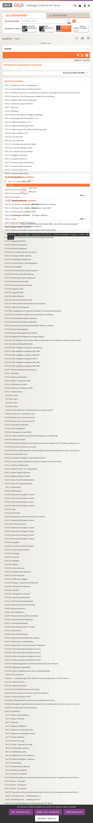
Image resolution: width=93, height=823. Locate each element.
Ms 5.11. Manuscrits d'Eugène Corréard (20, 498)
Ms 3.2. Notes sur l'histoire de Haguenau (20, 223)
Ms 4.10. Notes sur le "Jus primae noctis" (20, 421)
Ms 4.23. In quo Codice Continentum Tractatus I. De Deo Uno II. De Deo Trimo (34, 461)
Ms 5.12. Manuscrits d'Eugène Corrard (19, 502)
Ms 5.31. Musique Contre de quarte (18, 572)
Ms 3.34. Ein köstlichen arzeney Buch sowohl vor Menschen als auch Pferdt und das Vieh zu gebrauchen (43, 340)
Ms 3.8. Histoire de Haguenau (16, 245)
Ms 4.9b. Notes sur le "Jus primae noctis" (20, 417)
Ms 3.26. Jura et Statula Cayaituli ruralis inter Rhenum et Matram (29, 314)
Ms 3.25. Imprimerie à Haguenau (17, 307)
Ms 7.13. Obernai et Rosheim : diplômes (20, 759)
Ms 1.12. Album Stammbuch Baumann (20, 126)
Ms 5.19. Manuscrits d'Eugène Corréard (20, 527)
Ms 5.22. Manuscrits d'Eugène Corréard (20, 538)
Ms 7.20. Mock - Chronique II (16, 785)
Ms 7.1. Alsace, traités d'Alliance (17, 715)
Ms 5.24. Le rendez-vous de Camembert (20, 546)
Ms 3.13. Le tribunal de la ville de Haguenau (21, 263)
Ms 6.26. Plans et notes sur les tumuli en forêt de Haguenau (27, 693)
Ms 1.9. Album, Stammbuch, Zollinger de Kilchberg (24, 115)
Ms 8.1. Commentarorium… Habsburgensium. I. (23, 796)
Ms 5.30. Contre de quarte (15, 568)
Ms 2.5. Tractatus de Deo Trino (17, 170)
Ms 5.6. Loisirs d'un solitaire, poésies (19, 483)
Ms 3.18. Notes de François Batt (17, 281)
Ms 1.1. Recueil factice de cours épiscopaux (21, 85)
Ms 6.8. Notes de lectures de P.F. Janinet (20, 627)
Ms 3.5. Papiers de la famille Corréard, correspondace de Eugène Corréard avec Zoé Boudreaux (40, 234)
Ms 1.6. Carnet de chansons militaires (19, 104)
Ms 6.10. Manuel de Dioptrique (17, 634)
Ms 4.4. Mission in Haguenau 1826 (18, 380)
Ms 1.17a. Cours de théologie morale (19, 148)
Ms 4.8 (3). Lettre (12, 403)
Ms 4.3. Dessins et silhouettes (16, 377)
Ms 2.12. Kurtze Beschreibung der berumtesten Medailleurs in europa (31, 204)
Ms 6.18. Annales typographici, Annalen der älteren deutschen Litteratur (32, 663)
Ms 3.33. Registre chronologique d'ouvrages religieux (25, 336)
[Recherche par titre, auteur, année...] (44, 21)
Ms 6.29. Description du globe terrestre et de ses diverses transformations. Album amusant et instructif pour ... (43, 704)
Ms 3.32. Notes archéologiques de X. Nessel (21, 333)
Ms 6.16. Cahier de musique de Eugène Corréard (23, 656)
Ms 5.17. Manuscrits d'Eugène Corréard (20, 520)
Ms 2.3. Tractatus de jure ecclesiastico (19, 162)
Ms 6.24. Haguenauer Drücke (16, 685)
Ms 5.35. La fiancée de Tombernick (18, 586)
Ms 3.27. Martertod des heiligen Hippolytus (21, 318)
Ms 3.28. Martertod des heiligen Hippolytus (21, 322)
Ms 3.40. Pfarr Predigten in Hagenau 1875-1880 (23, 362)
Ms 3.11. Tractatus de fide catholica (19, 256)
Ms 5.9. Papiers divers (13, 491)
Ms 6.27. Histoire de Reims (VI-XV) (18, 696)
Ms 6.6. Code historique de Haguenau (19, 619)
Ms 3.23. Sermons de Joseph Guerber (19, 300)
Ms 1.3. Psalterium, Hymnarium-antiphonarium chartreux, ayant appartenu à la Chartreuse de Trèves (43, 92)
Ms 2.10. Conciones (13, 197)
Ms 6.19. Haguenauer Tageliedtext (18, 667)
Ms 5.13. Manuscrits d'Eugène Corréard (20, 505)
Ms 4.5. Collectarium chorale (16, 384)
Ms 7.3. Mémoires (12, 722)
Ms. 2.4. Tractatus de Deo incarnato (19, 166)
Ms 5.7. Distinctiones (13, 487)
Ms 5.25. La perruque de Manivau (18, 550)
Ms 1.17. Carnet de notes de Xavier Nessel (21, 144)
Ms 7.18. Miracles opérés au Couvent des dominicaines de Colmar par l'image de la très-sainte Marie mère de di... (43, 777)
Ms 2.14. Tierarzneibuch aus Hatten (18, 211)
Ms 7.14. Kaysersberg (13, 763)
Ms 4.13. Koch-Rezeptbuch (15, 428)
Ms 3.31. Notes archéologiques (17, 329)
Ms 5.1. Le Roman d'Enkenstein (17, 465)
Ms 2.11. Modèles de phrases (16, 200)
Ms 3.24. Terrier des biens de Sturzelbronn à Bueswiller (25, 303)
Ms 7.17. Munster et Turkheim (16, 774)
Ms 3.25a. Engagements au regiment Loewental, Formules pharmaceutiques (33, 311)
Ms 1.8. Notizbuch (12, 111)
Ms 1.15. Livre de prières (14, 137)
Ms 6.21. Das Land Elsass (15, 674)
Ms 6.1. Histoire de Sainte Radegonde (19, 601)
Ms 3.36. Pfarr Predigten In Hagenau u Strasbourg (24, 347)
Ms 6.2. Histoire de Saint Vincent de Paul (20, 605)
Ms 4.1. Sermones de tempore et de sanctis (21, 369)
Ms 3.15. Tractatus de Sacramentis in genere (22, 270)
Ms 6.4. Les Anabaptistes (14, 612)
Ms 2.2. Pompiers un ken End (16, 159)
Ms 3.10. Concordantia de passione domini (21, 252)
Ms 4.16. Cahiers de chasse (15, 439)
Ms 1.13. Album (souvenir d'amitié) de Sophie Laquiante (26, 129)
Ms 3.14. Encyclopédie (14, 267)
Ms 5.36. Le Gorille (12, 590)
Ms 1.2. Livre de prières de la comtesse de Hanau (23, 89)
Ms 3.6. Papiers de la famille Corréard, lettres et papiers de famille (30, 237)
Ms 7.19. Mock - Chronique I (16, 781)
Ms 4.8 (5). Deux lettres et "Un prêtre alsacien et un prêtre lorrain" (29, 410)
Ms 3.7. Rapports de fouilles (16, 241)
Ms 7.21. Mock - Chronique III (16, 788)
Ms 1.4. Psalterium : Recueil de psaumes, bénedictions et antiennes (30, 96)
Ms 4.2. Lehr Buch (12, 373)
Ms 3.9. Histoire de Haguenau (16, 248)
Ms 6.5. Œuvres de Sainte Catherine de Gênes (22, 616)
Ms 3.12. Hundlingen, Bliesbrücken (18, 259)
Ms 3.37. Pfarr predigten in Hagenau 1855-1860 (23, 351)
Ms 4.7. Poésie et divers (14, 392)
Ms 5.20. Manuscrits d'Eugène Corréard (20, 531)
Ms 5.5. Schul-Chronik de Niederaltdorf (20, 480)
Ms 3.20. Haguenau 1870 (14, 289)
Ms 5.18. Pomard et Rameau (16, 524)
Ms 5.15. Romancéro (13, 513)
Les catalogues (16, 15)
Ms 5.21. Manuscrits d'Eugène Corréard (20, 535)
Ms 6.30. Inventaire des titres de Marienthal (21, 707)
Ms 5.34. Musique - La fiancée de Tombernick (22, 583)
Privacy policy (47, 818)
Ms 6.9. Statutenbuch (13, 630)
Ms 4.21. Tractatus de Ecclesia (16, 454)
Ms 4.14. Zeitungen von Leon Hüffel (18, 432)
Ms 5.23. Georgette (12, 542)
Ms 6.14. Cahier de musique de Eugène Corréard (23, 649)
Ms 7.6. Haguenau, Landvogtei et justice (20, 733)
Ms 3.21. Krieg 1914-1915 (14, 292)
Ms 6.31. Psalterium (13, 711)
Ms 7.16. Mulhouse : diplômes (16, 770)
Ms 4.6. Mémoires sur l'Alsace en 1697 (19, 388)
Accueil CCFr (7, 39)
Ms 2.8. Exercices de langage (16, 189)
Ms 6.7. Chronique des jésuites (17, 623)
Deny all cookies (48, 812)
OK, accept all (20, 812)
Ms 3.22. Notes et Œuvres (15, 296)
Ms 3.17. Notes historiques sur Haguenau (20, 278)
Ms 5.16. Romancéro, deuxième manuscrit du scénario (25, 516)
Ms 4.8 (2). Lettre (12, 399)
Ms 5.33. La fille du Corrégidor (16, 579)
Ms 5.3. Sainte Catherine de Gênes (18, 472)
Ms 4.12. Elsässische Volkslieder (17, 425)
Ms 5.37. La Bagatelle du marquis (18, 594)
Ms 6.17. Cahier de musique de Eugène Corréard (23, 660)
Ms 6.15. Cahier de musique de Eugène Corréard (23, 652)
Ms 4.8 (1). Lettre (12, 395)
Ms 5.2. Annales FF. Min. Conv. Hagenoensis (21, 469)
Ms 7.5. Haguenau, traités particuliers (19, 730)
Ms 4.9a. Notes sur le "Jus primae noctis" (20, 414)
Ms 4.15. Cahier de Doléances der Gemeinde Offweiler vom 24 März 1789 (32, 436)
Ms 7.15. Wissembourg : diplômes (18, 766)
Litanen (11, 185)
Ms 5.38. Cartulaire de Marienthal (18, 597)
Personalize (74, 812)
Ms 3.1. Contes (11, 219)
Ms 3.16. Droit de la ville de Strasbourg (20, 274)
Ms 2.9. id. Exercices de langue (17, 193)
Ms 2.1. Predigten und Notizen (17, 155)
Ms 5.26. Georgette (12, 553)
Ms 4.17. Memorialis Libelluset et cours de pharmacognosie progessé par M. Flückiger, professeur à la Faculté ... (43, 443)
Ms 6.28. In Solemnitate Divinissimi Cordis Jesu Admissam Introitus (30, 700)
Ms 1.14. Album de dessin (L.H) (17, 133)
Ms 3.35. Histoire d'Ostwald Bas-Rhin (19, 344)
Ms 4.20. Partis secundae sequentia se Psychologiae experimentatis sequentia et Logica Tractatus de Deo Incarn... (43, 450)
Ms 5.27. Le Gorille (12, 557)
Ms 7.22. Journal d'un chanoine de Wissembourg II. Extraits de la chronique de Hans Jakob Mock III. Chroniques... (43, 792)
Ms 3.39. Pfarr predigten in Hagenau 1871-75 (22, 358)
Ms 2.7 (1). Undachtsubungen (19, 181)
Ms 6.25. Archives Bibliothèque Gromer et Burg (22, 689)
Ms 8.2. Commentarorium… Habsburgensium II (23, 799)
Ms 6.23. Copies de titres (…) (16, 682)
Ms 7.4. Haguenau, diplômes (16, 726)
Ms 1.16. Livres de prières (15, 140)
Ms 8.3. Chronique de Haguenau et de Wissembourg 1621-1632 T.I (29, 803)
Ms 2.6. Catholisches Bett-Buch (17, 173)
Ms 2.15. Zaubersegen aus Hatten (18, 215)
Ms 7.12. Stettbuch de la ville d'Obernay (20, 755)
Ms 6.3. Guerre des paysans (15, 608)
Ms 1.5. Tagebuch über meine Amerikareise (21, 100)
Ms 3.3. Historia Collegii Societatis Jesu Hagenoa (24, 226)
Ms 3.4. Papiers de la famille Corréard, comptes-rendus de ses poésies (31, 230)
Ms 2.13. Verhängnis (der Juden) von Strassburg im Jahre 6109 (28, 208)
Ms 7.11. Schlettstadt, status (16, 752)
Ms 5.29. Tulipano (12, 564)
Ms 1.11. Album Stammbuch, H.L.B (18, 122)
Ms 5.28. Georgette (12, 561)
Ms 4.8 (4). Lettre (12, 406)
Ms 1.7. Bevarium (12, 107)
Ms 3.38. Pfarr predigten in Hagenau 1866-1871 (23, 355)
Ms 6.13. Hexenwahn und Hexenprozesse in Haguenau (25, 645)
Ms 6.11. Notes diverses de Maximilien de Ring (22, 638)
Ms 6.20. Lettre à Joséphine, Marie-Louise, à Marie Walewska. (28, 671)
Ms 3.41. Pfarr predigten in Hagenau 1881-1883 (23, 366)
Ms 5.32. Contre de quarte (15, 575)
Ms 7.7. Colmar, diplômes (15, 737)
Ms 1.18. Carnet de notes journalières (19, 151)
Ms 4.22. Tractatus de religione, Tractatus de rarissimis (25, 458)
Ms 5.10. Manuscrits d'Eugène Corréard (20, 494)
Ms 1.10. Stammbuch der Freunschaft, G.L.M (22, 118)
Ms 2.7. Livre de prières (14, 177)
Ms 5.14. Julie (10, 509)
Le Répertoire (58, 15)
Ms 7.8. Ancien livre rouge (15, 741)
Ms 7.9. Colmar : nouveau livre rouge (19, 744)
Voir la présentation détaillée (74, 73)
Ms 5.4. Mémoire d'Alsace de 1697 (18, 476)
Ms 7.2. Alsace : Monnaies (15, 719)
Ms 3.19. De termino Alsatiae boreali (19, 285)
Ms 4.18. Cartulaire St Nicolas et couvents (21, 447)
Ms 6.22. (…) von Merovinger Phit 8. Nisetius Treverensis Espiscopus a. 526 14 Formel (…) (38, 678)
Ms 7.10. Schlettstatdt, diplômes (17, 748)
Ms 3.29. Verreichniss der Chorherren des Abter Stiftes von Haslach (30, 325)
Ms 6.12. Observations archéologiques (19, 641)
